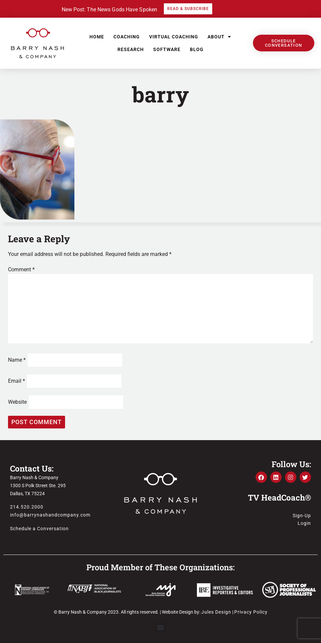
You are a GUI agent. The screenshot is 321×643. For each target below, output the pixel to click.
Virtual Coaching (173, 36)
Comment (21, 269)
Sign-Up (302, 515)
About (219, 36)
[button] (160, 627)
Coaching (126, 36)
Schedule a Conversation (39, 528)
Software (167, 49)
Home (96, 36)
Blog (197, 49)
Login (304, 523)
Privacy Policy (251, 612)
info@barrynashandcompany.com (50, 515)
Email (16, 381)
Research (130, 49)
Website (17, 402)
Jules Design (216, 612)
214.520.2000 (26, 507)
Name (17, 360)
